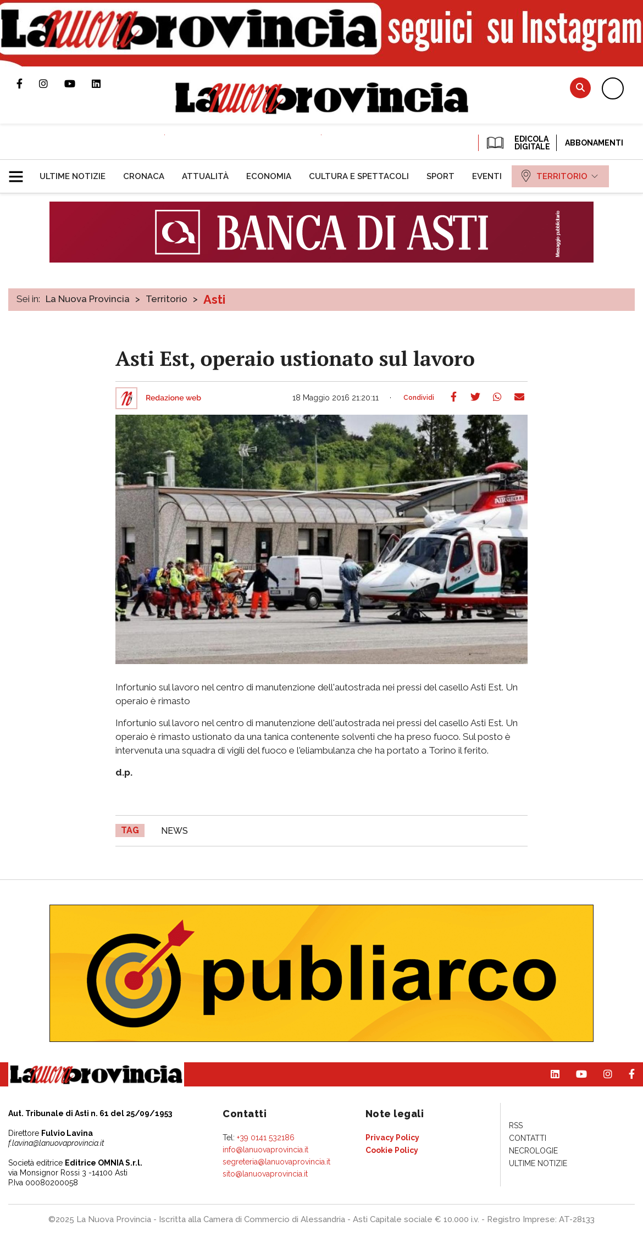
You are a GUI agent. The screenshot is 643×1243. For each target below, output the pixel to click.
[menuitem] (72, 176)
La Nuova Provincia (88, 298)
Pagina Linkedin (104, 83)
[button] (20, 172)
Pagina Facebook (27, 83)
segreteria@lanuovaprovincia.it (276, 1161)
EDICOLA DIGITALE (517, 143)
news (174, 831)
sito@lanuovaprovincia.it (265, 1173)
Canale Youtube (78, 83)
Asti (214, 299)
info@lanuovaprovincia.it (265, 1149)
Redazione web (173, 398)
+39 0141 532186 (266, 1137)
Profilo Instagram (51, 83)
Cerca (580, 87)
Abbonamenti (594, 142)
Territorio (166, 298)
